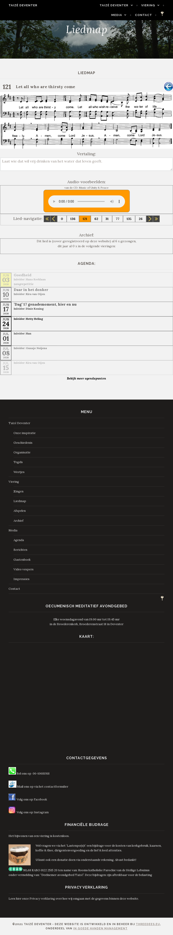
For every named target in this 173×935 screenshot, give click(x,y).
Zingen (18, 491)
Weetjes (19, 472)
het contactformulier (53, 787)
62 (96, 219)
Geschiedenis (23, 443)
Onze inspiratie (25, 433)
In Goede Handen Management (100, 928)
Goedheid (22, 275)
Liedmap (20, 501)
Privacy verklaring (42, 899)
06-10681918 (41, 773)
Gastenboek (22, 560)
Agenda (19, 540)
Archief (18, 521)
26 (141, 219)
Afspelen (20, 511)
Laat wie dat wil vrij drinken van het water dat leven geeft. (86, 164)
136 (72, 219)
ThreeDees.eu (148, 924)
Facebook (40, 799)
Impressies (22, 579)
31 (107, 219)
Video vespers (24, 569)
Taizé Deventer (20, 5)
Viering (151, 5)
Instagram (41, 812)
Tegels (18, 462)
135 (129, 219)
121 (85, 219)
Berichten (20, 550)
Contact (146, 15)
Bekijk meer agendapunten (86, 378)
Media (119, 15)
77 (117, 219)
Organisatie (22, 452)
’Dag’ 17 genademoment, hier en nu (45, 304)
